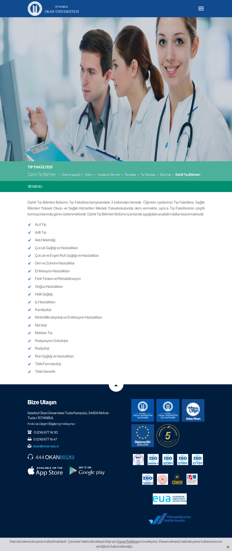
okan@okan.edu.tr (46, 446)
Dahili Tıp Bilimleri (187, 175)
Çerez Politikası (128, 541)
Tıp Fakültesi (40, 167)
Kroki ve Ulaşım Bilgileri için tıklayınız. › (52, 424)
